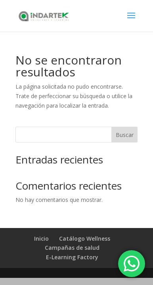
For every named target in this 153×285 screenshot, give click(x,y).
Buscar (125, 135)
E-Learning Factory (72, 257)
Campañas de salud (72, 247)
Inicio (41, 238)
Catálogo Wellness (84, 238)
